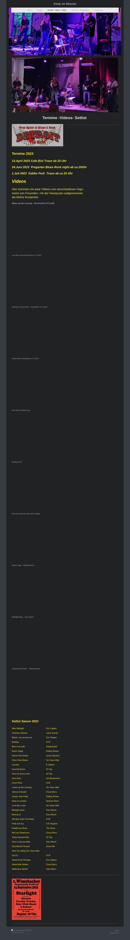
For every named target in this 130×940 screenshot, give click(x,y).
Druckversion (17, 930)
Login (117, 930)
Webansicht (114, 933)
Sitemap (28, 930)
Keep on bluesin (65, 3)
